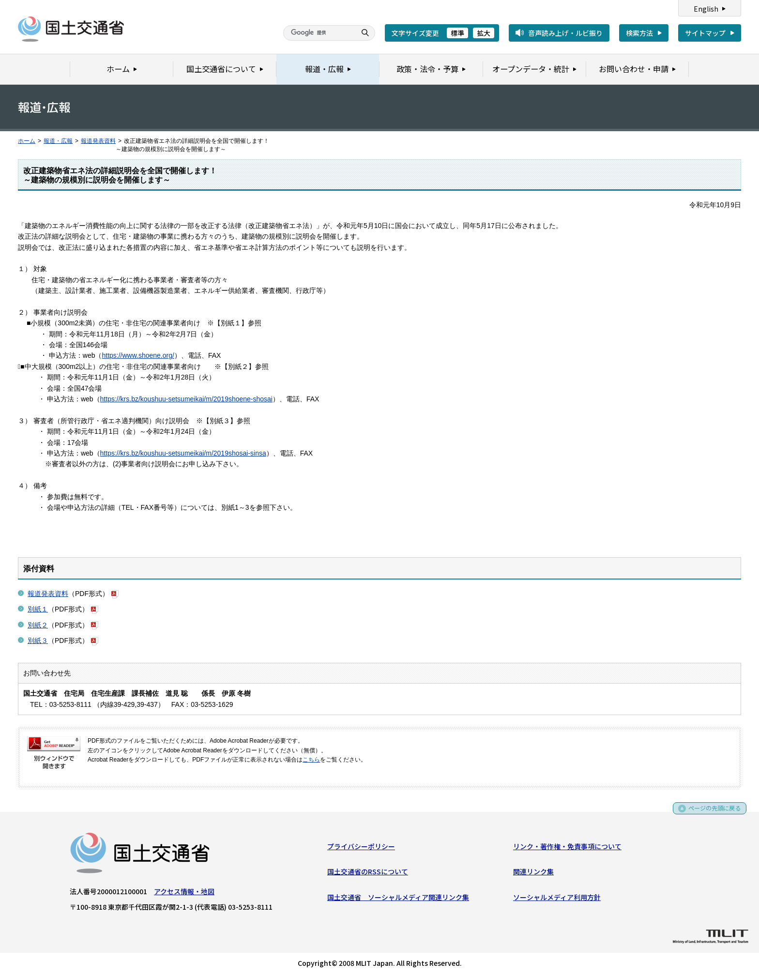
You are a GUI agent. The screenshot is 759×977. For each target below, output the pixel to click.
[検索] (318, 33)
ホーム (26, 140)
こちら (311, 759)
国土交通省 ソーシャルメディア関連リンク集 (398, 899)
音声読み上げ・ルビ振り (565, 33)
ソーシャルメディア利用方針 (557, 899)
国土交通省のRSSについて (367, 874)
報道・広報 (58, 140)
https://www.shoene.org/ (138, 355)
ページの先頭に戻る (711, 813)
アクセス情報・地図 (184, 893)
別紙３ (38, 640)
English (706, 9)
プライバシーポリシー (361, 848)
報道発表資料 (98, 140)
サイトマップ (705, 33)
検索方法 (639, 33)
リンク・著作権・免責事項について (567, 848)
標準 (457, 33)
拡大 (483, 33)
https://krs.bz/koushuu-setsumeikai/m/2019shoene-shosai (186, 399)
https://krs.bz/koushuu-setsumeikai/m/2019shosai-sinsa (183, 453)
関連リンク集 (533, 874)
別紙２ (38, 625)
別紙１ (38, 609)
